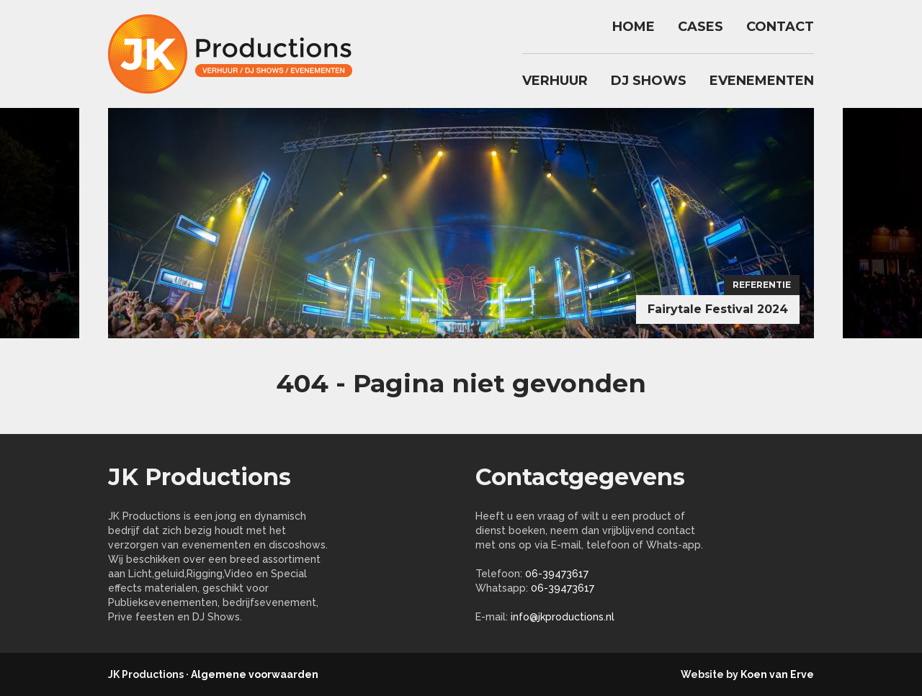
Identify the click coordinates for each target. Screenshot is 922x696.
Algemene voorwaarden (254, 674)
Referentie (762, 284)
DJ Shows (648, 81)
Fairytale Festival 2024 (718, 309)
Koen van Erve (777, 674)
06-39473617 (556, 573)
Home (633, 27)
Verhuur (555, 81)
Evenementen (762, 81)
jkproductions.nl (237, 54)
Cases (700, 27)
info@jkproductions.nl (562, 617)
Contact (780, 27)
